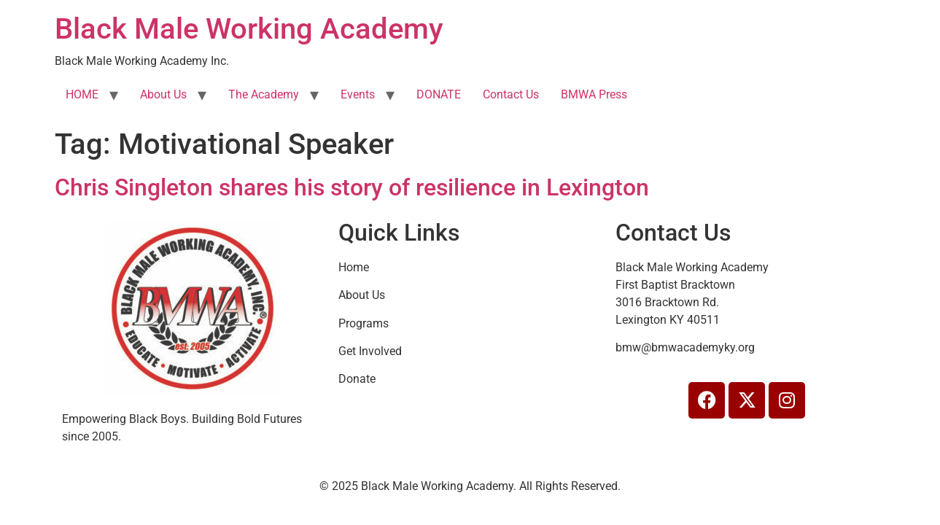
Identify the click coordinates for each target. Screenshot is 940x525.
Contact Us (511, 94)
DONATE (438, 94)
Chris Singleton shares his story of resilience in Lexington (352, 187)
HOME (82, 94)
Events (358, 94)
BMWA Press (594, 94)
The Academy (263, 94)
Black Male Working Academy (249, 29)
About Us (163, 94)
